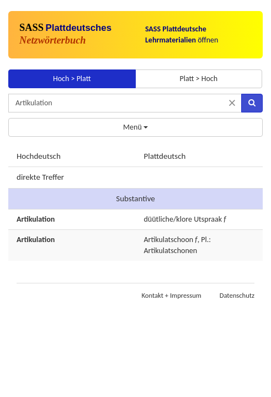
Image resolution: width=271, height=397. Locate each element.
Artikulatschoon (169, 239)
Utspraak (208, 219)
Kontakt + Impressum (171, 295)
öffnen (182, 34)
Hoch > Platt (72, 78)
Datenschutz (237, 295)
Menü (135, 127)
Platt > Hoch (198, 78)
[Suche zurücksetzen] (232, 103)
